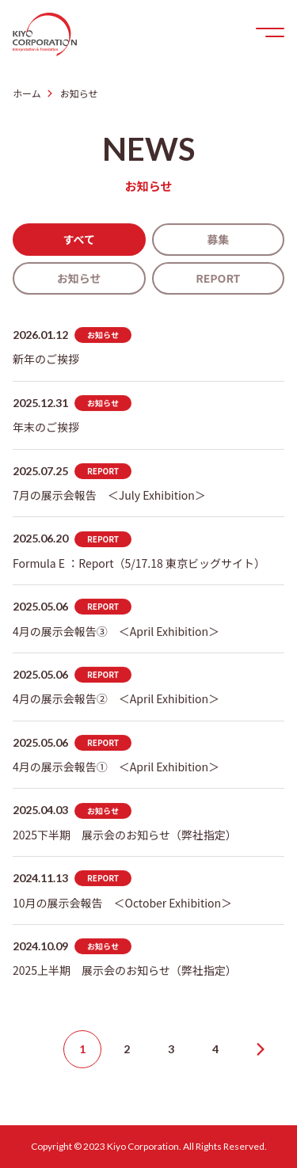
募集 (218, 239)
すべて (79, 239)
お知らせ (79, 278)
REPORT (218, 278)
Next (260, 1049)
